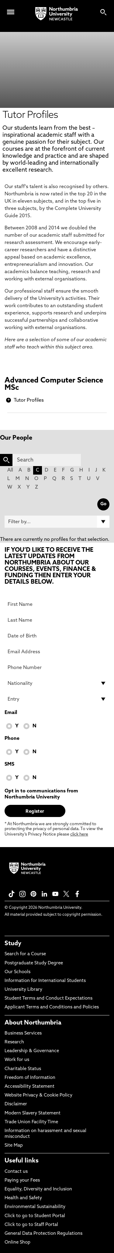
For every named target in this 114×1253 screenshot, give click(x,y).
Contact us (16, 1171)
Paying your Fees (22, 1180)
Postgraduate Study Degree (34, 963)
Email (11, 712)
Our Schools (17, 972)
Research (14, 1042)
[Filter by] (57, 522)
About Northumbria (33, 1023)
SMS (9, 764)
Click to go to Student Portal (35, 1216)
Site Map (14, 1145)
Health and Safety (23, 1198)
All (10, 470)
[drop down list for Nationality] (57, 683)
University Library (23, 989)
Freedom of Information (30, 1078)
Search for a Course (25, 954)
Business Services (23, 1033)
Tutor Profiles (29, 400)
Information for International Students (45, 981)
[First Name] (57, 604)
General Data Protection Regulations (43, 1233)
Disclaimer (16, 1104)
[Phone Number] (57, 667)
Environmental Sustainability (35, 1207)
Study (13, 944)
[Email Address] (57, 652)
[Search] (46, 460)
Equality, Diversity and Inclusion (38, 1189)
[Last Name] (57, 620)
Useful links (22, 1161)
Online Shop (17, 1242)
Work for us (17, 1060)
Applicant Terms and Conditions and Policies (52, 1007)
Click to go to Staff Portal (31, 1225)
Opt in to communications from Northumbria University (41, 794)
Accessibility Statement (29, 1086)
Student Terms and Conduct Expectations (48, 998)
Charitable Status (23, 1069)
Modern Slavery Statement (32, 1113)
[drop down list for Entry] (57, 699)
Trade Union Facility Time (31, 1122)
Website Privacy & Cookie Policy (38, 1095)
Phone (12, 738)
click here (79, 834)
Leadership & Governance (32, 1051)
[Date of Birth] (57, 636)
